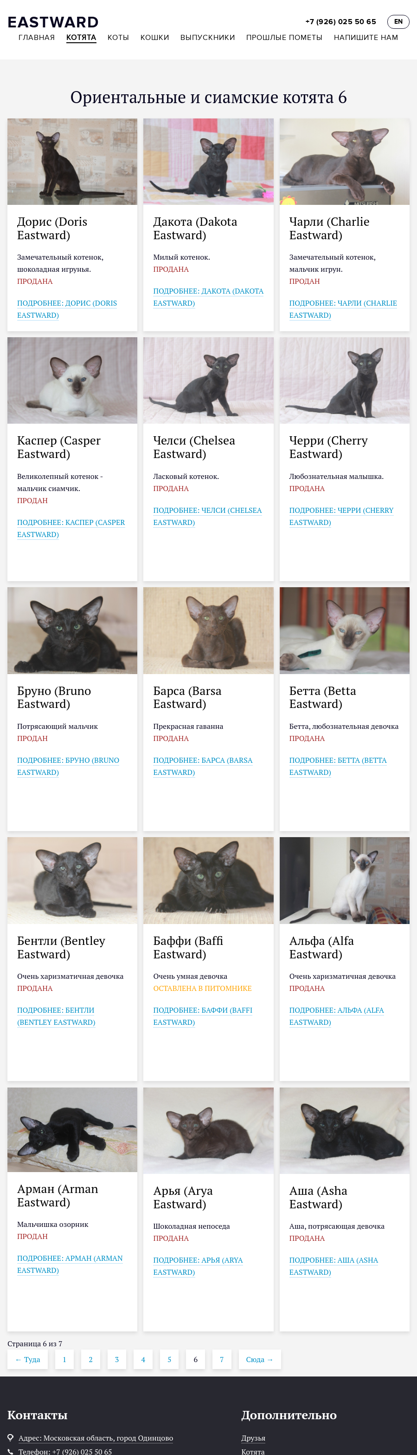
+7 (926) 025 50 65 (341, 21)
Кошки (155, 37)
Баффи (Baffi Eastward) (188, 947)
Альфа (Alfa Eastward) (321, 947)
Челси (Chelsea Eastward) (194, 446)
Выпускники (207, 37)
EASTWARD (53, 23)
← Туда (27, 1359)
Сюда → (260, 1359)
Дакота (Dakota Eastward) (195, 228)
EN (398, 22)
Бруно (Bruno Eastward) (54, 697)
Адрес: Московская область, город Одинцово (96, 1438)
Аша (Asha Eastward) (318, 1197)
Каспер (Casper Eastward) (59, 446)
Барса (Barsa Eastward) (187, 697)
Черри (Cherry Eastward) (328, 446)
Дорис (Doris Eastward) (52, 228)
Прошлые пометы (284, 37)
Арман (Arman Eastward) (57, 1195)
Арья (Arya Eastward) (183, 1197)
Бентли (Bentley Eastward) (61, 947)
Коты (118, 37)
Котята (81, 37)
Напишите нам (366, 37)
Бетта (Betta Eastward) (322, 697)
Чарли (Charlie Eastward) (329, 228)
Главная (37, 37)
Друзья (253, 1438)
